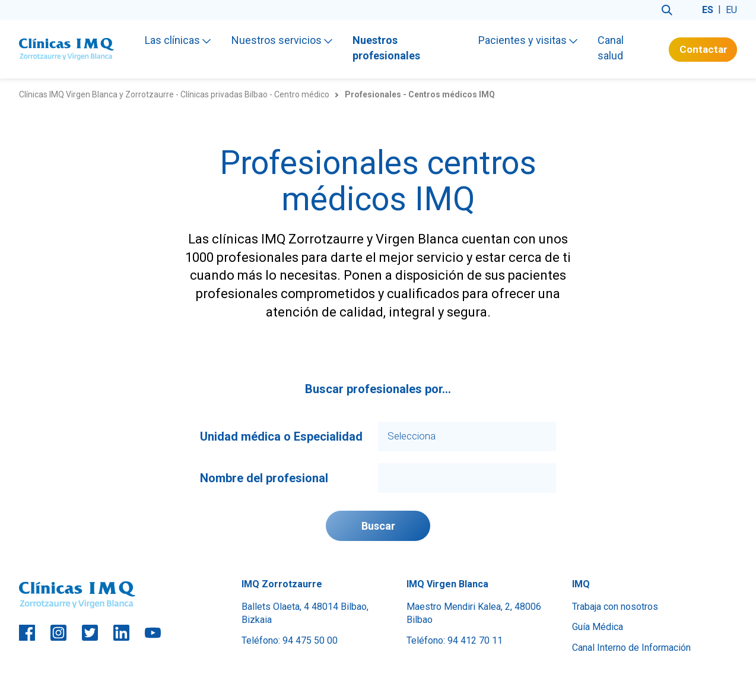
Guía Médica (597, 626)
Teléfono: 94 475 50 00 (290, 640)
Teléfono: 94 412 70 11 (454, 640)
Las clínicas (178, 40)
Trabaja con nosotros (615, 606)
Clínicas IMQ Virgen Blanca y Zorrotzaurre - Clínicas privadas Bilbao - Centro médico (174, 94)
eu (731, 9)
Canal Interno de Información (631, 647)
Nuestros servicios (281, 40)
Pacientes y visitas (527, 40)
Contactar (703, 49)
